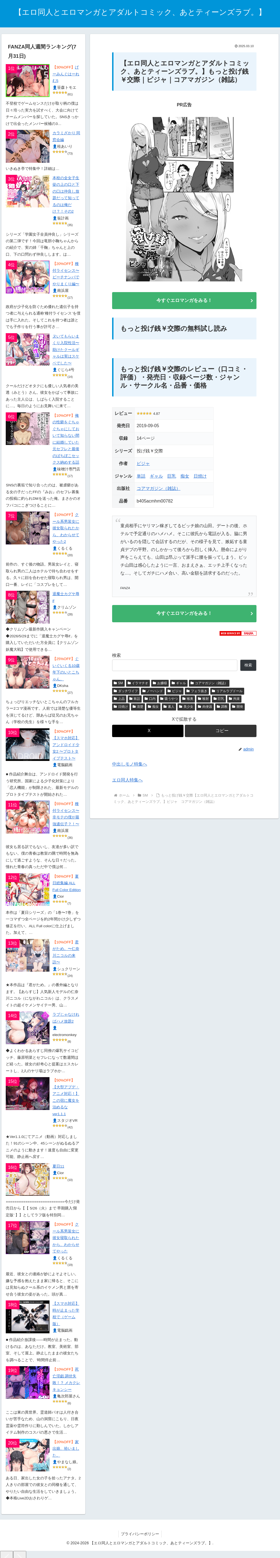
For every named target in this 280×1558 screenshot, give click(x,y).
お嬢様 (160, 685)
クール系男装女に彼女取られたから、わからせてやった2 (65, 528)
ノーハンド (152, 693)
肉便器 (205, 708)
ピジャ (143, 464)
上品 (119, 701)
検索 (116, 657)
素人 (169, 708)
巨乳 (171, 477)
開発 (237, 708)
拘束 (234, 701)
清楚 (138, 708)
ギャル (156, 477)
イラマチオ (138, 685)
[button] (220, 732)
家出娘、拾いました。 (65, 1448)
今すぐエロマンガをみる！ (184, 301)
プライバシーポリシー (140, 1534)
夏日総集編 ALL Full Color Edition (66, 883)
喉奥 (187, 701)
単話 (141, 477)
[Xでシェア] (147, 732)
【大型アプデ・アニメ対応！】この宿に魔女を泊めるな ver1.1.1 (65, 1100)
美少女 (186, 708)
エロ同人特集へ (127, 782)
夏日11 (58, 1166)
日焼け (200, 477)
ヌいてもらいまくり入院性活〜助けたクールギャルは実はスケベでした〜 (65, 349)
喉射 (203, 701)
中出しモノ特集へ (129, 766)
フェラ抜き (196, 693)
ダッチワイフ (126, 693)
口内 (150, 701)
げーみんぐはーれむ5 (65, 74)
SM (118, 685)
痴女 (184, 477)
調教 (222, 708)
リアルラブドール (227, 693)
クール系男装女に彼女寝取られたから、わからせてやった (65, 1237)
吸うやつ (169, 701)
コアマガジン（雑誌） (158, 489)
